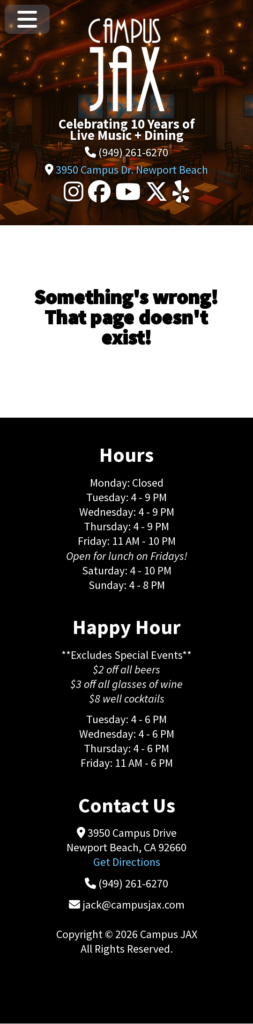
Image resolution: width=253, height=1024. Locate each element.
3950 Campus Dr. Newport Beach (132, 169)
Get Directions (126, 862)
